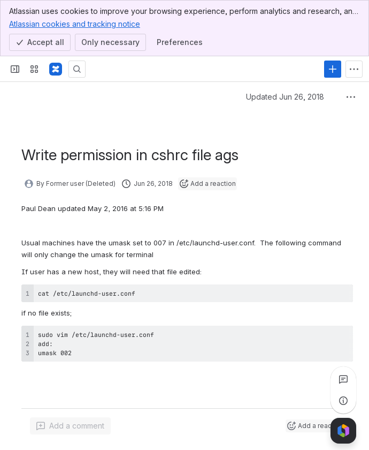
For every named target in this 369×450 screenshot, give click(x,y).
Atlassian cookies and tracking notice (74, 23)
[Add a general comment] (70, 425)
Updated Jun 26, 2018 (285, 96)
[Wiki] (55, 69)
